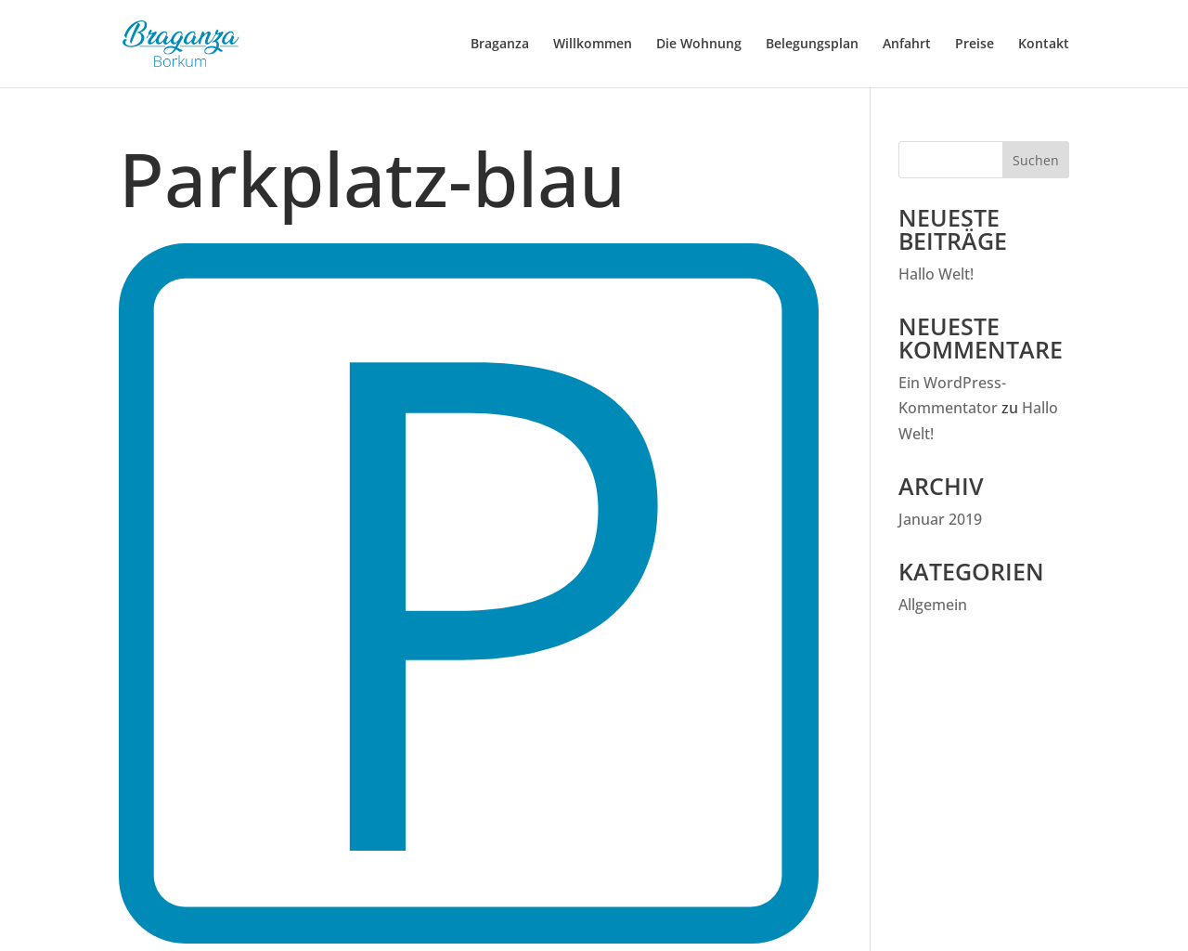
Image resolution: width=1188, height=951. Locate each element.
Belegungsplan (812, 43)
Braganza (500, 43)
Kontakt (1043, 43)
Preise (974, 43)
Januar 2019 (940, 519)
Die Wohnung (699, 43)
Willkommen (592, 43)
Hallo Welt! (936, 274)
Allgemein (932, 604)
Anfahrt (907, 43)
